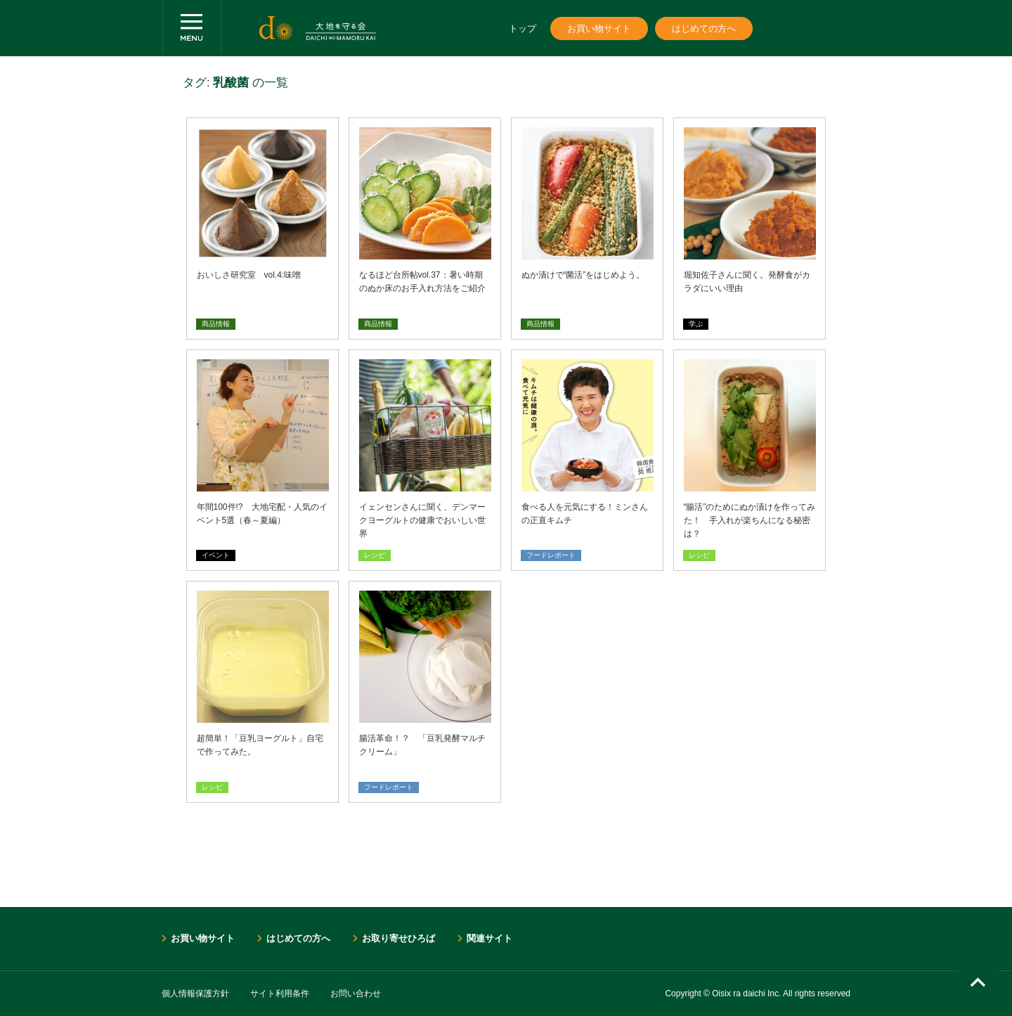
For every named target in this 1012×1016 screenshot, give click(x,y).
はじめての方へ (704, 28)
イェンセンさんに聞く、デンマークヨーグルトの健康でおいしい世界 (422, 520)
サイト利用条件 (279, 993)
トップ (522, 28)
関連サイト (489, 938)
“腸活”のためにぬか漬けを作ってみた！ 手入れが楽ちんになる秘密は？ (750, 520)
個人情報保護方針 (195, 993)
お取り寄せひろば (398, 938)
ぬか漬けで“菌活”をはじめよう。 (583, 275)
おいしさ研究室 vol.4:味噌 (249, 275)
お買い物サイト (599, 28)
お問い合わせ (355, 993)
